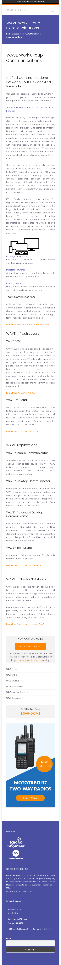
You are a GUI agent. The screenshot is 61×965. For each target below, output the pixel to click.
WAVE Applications (14, 686)
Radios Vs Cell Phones (17, 919)
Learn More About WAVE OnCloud (22, 431)
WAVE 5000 (11, 675)
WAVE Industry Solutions (17, 692)
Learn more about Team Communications (27, 324)
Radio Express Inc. (16, 10)
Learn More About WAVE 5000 (20, 393)
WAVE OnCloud (12, 681)
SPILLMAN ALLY (14, 909)
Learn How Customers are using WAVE (25, 624)
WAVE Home (11, 669)
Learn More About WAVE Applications (24, 565)
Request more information (29, 660)
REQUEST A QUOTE (30, 646)
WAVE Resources (13, 698)
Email (8, 938)
